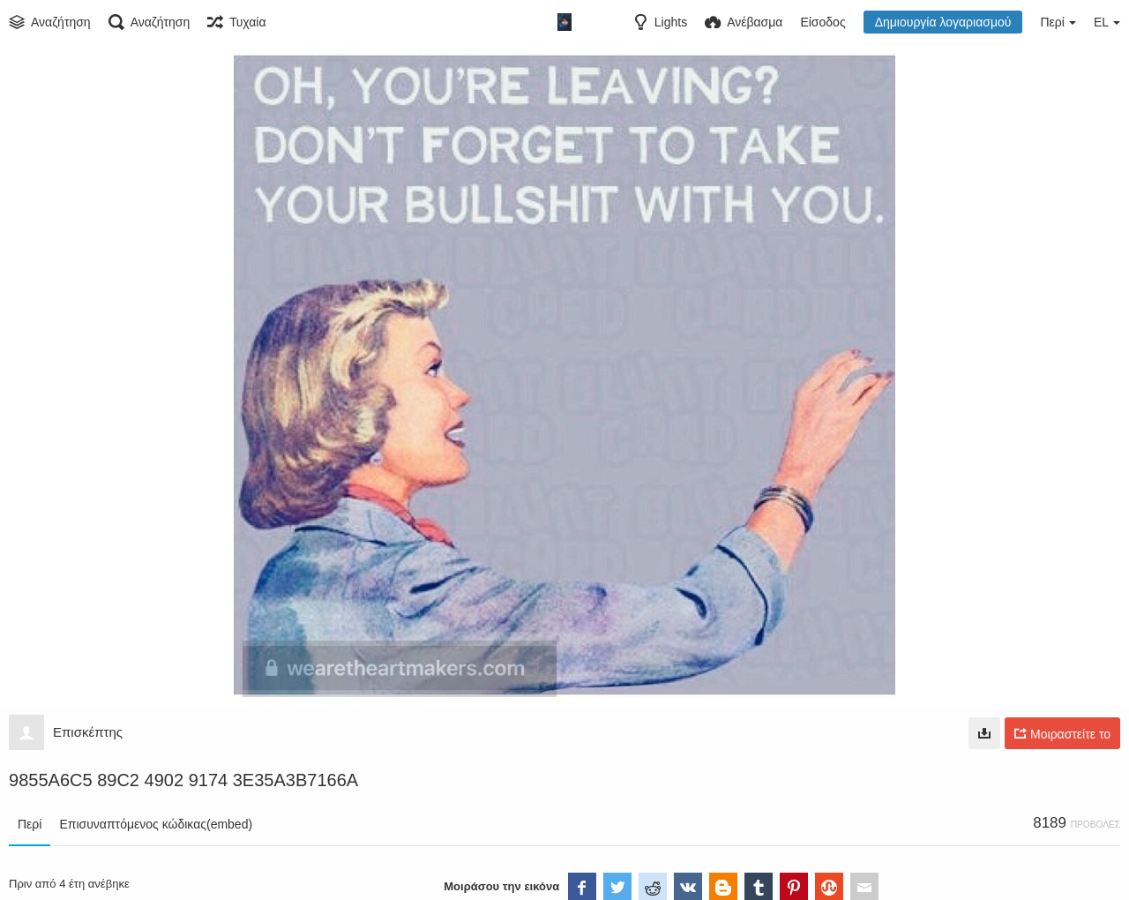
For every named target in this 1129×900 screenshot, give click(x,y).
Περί (29, 824)
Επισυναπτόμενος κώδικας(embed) (155, 824)
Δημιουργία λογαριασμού (943, 22)
